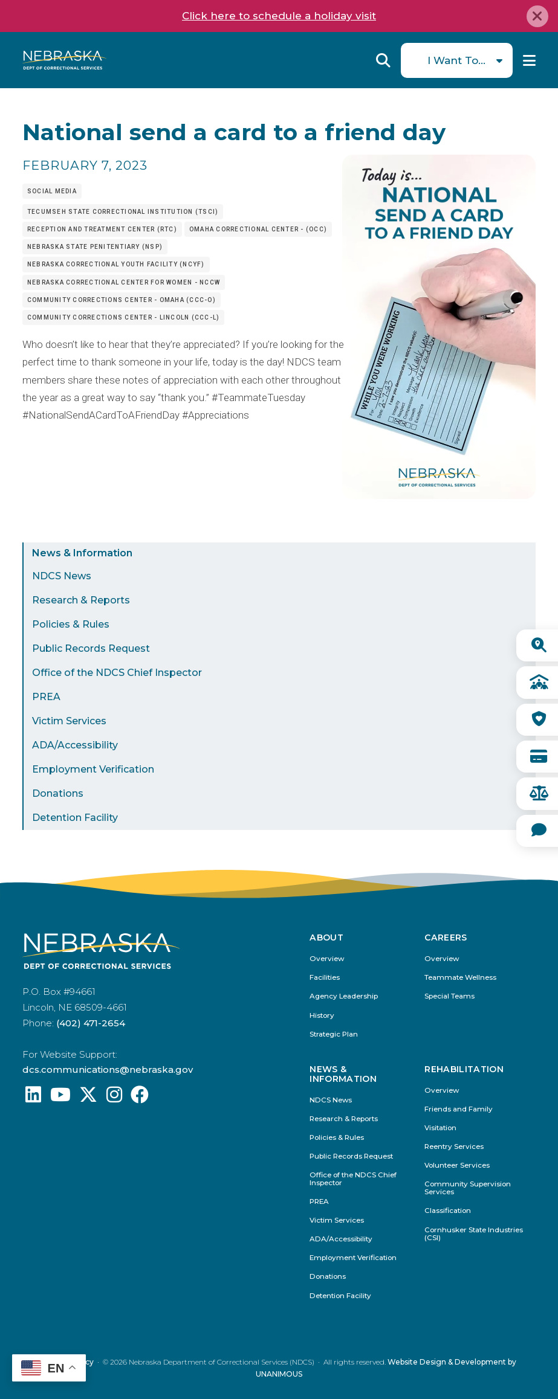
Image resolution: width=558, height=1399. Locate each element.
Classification (447, 1211)
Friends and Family (458, 1109)
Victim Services (69, 721)
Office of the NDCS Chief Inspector (117, 672)
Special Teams (449, 996)
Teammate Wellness (460, 978)
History (322, 1016)
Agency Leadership (344, 996)
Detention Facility (75, 817)
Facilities (325, 978)
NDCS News (61, 576)
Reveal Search (383, 60)
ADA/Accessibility (75, 745)
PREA (46, 697)
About (326, 938)
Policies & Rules (70, 624)
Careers (445, 938)
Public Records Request (91, 648)
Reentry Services (454, 1147)
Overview (327, 959)
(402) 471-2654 (90, 1023)
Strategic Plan (334, 1034)
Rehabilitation (464, 1070)
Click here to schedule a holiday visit (279, 16)
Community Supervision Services (467, 1188)
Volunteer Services (457, 1165)
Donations (57, 793)
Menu (529, 60)
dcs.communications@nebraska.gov (107, 1069)
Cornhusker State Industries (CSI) (473, 1234)
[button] (439, 495)
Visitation (440, 1128)
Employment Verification (93, 769)
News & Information (82, 553)
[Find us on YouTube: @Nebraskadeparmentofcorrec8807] (60, 1098)
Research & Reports (81, 600)
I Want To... (456, 60)
